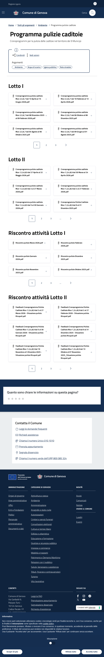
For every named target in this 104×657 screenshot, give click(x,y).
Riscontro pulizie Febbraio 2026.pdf (71, 244)
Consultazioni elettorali (41, 524)
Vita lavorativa (37, 581)
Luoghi (79, 517)
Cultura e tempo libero (41, 529)
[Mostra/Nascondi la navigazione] (3, 12)
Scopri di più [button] (12, 652)
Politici (11, 514)
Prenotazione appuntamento (44, 600)
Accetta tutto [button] (92, 652)
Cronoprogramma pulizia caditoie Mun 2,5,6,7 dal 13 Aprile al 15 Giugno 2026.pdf (29, 98)
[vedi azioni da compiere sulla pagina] (32, 55)
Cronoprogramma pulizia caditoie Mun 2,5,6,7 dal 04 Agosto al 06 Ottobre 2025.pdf (29, 131)
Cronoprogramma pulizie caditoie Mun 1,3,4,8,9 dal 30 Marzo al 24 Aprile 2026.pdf (74, 172)
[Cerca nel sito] (92, 12)
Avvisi (79, 495)
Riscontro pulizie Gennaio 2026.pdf (26, 258)
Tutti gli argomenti (26, 25)
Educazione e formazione (42, 538)
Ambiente (42, 25)
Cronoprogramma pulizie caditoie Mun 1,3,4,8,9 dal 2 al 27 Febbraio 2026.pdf (75, 188)
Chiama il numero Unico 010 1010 (36, 440)
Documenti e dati (16, 528)
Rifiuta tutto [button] (71, 652)
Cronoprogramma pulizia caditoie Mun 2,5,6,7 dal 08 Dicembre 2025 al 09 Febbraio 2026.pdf (30, 115)
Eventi (79, 522)
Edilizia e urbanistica (40, 533)
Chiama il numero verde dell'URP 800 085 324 (43, 458)
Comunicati (81, 500)
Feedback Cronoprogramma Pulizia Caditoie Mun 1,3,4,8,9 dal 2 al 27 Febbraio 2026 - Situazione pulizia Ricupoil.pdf (75, 312)
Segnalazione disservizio (42, 604)
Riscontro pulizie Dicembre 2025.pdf (72, 258)
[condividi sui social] (18, 55)
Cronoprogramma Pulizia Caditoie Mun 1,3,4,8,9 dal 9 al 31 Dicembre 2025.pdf (74, 205)
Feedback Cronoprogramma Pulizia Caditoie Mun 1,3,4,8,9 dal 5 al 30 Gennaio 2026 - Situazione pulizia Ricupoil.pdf (30, 331)
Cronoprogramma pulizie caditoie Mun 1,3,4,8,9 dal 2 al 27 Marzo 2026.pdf (29, 188)
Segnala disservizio (29, 452)
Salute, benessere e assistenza (45, 567)
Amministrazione (38, 505)
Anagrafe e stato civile (41, 510)
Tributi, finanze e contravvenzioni (45, 571)
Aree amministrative (17, 500)
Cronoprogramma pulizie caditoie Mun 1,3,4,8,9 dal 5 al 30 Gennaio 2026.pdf (29, 205)
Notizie (79, 505)
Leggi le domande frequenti (33, 429)
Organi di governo (16, 495)
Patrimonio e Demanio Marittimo (45, 557)
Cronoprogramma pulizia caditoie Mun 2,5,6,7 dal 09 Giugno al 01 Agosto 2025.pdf (74, 131)
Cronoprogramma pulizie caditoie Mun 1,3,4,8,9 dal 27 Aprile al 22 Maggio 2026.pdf (29, 172)
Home (11, 25)
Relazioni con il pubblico (41, 562)
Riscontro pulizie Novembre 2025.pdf (27, 271)
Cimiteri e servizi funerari (42, 519)
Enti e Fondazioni (16, 510)
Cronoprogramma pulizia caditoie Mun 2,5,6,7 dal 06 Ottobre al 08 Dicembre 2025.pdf (74, 115)
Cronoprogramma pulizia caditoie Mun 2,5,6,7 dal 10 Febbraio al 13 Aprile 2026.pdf (75, 98)
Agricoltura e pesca (39, 495)
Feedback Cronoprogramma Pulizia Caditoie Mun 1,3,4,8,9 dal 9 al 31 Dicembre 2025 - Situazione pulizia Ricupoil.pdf (75, 331)
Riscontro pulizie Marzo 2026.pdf (29, 242)
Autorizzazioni (37, 514)
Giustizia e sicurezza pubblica (44, 543)
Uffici (10, 505)
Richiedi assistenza (28, 435)
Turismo (34, 576)
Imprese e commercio (40, 548)
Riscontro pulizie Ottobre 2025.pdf (75, 269)
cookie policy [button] (48, 624)
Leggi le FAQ (36, 596)
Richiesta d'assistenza (41, 609)
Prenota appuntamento (31, 446)
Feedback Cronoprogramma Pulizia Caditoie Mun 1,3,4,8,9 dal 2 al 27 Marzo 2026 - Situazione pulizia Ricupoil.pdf (30, 312)
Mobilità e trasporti (39, 552)
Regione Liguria (14, 4)
